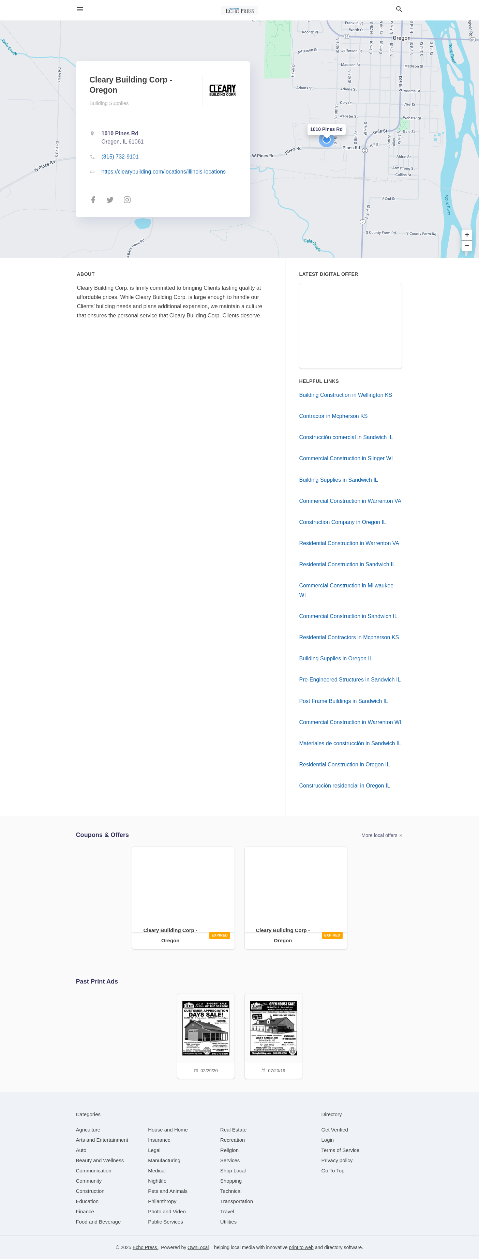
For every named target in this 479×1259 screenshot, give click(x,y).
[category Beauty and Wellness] (100, 1160)
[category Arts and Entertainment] (102, 1140)
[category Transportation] (236, 1201)
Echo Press (145, 1247)
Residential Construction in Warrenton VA (349, 543)
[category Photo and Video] (167, 1211)
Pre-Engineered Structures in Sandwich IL (350, 680)
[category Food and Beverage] (98, 1222)
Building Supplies (109, 103)
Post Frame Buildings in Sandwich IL (343, 701)
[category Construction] (90, 1191)
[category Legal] (154, 1150)
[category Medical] (157, 1170)
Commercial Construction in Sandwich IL (348, 616)
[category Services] (230, 1160)
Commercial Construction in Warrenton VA (350, 501)
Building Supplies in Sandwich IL (338, 480)
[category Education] (87, 1201)
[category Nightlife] (157, 1181)
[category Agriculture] (88, 1130)
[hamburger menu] (80, 9)
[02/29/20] (205, 1035)
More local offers (382, 835)
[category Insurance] (159, 1140)
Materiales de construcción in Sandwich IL (350, 743)
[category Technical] (231, 1191)
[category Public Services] (165, 1222)
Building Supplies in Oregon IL (336, 658)
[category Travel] (227, 1211)
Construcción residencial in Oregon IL (344, 786)
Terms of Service (340, 1150)
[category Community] (89, 1181)
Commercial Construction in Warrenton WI (350, 722)
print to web (301, 1247)
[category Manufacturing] (164, 1160)
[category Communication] (93, 1170)
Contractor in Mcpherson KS (333, 416)
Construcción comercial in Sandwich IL (346, 437)
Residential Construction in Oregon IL (344, 764)
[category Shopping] (231, 1181)
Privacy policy (337, 1160)
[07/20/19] (273, 1035)
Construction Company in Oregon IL (342, 522)
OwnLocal (198, 1247)
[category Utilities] (228, 1222)
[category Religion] (229, 1150)
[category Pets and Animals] (168, 1191)
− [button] (467, 246)
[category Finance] (85, 1211)
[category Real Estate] (233, 1130)
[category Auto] (81, 1150)
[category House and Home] (168, 1130)
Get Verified (334, 1130)
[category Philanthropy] (162, 1201)
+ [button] (467, 235)
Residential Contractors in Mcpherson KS (349, 637)
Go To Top (333, 1170)
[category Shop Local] (233, 1170)
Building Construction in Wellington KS (345, 395)
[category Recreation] (232, 1140)
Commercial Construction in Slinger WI (346, 458)
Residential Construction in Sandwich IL (347, 564)
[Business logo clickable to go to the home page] (239, 10)
